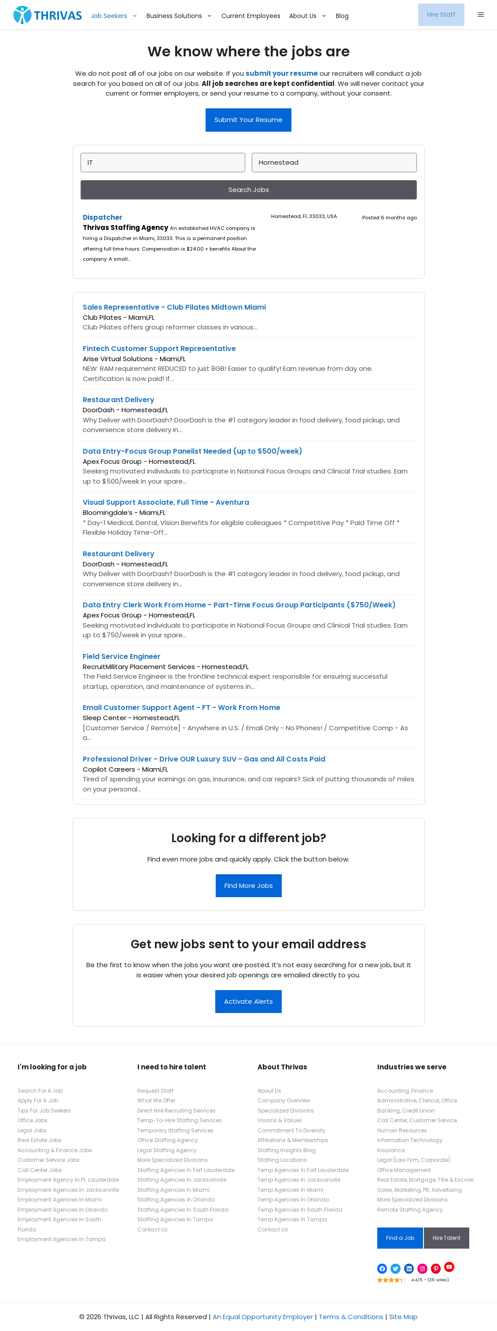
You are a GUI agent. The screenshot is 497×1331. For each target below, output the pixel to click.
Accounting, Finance (405, 1090)
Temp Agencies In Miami (291, 1190)
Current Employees (250, 15)
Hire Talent (446, 1238)
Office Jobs (33, 1120)
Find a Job (400, 1238)
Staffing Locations (282, 1160)
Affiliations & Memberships (293, 1140)
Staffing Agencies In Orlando (176, 1199)
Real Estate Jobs (40, 1140)
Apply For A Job (38, 1100)
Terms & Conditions (351, 1316)
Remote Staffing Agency (410, 1209)
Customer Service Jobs (49, 1160)
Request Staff (155, 1090)
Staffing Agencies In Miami (173, 1190)
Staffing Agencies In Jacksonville (181, 1179)
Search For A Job (40, 1090)
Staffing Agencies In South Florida (182, 1209)
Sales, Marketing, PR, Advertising (419, 1190)
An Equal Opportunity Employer (263, 1316)
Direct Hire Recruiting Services (176, 1110)
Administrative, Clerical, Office (417, 1100)
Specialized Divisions (286, 1110)
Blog (342, 15)
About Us (310, 16)
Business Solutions (182, 16)
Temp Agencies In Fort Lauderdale (303, 1170)
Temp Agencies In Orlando (293, 1199)
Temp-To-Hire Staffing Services (179, 1120)
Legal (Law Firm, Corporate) (413, 1160)
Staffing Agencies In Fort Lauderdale (186, 1170)
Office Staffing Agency (167, 1140)
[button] (480, 15)
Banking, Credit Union (406, 1110)
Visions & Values (280, 1120)
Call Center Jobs (40, 1170)
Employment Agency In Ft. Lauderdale (68, 1179)
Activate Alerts (248, 1001)
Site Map (403, 1316)
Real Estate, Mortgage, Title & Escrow (425, 1179)
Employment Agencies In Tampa (62, 1239)
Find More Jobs (249, 885)
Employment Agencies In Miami (60, 1199)
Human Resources (402, 1130)
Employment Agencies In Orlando (62, 1209)
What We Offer (156, 1100)
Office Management (404, 1170)
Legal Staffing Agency (167, 1150)
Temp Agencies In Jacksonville (299, 1179)
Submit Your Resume (248, 119)
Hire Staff (441, 14)
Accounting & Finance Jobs (55, 1150)
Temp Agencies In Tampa (292, 1219)
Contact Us (152, 1229)
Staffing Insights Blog (287, 1150)
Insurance (391, 1150)
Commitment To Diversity (291, 1130)
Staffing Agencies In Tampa (175, 1219)
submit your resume (282, 73)
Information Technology (409, 1140)
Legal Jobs (32, 1130)
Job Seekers (116, 16)
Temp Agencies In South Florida (300, 1209)
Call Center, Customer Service (417, 1120)
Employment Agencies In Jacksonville (68, 1190)
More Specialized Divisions (172, 1160)
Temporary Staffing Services (175, 1130)
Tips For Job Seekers (44, 1110)
